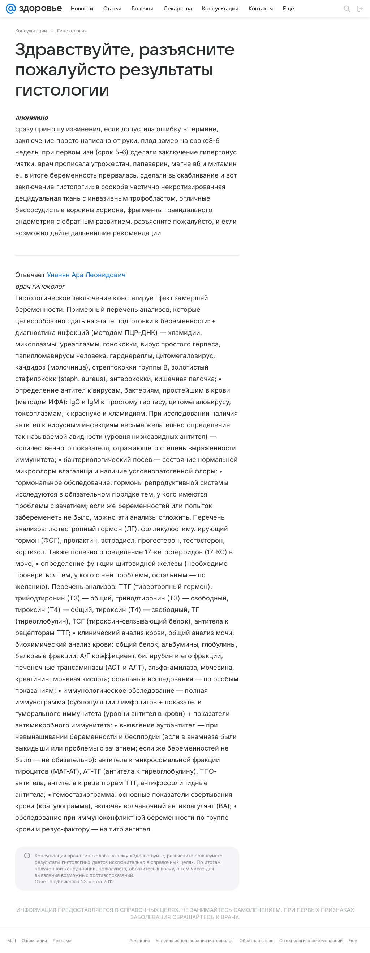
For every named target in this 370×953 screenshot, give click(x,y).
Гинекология (72, 31)
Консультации (31, 31)
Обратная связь (257, 940)
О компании (34, 940)
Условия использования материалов (195, 940)
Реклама (62, 940)
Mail (11, 940)
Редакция (139, 940)
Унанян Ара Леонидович (86, 275)
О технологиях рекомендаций (311, 940)
